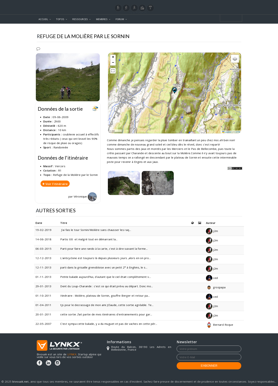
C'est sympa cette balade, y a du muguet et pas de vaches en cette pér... (108, 324)
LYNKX (72, 354)
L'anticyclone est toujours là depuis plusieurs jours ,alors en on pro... (105, 258)
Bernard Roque (219, 324)
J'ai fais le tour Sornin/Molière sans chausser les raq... (95, 230)
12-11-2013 (43, 267)
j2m (212, 231)
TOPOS (60, 19)
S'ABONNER (209, 365)
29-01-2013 (43, 286)
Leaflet (226, 132)
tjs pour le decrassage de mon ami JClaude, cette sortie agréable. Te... (106, 305)
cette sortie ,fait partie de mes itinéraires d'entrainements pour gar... (106, 314)
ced (212, 278)
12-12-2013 (43, 258)
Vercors (60, 166)
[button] (174, 90)
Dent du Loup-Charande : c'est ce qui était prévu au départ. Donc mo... (106, 286)
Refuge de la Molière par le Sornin (75, 175)
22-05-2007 (43, 324)
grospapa (216, 287)
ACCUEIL (43, 19)
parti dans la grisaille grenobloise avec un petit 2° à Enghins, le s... (103, 267)
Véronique (85, 196)
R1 (60, 170)
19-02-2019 (43, 230)
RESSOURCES (80, 19)
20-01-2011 (43, 314)
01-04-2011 (43, 305)
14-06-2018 (43, 239)
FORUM (120, 19)
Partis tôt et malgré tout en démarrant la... (88, 239)
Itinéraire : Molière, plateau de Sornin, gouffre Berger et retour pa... (105, 295)
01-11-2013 (43, 277)
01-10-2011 (43, 295)
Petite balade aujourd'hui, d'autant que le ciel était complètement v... (105, 277)
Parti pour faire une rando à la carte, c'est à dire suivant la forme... (104, 248)
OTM (237, 132)
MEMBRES (102, 19)
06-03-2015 (43, 248)
